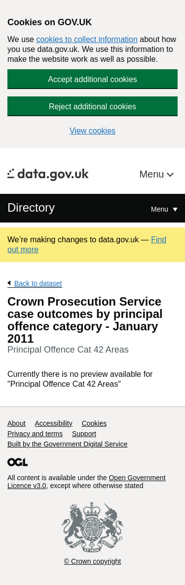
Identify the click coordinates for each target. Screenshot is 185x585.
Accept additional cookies (92, 79)
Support (84, 434)
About (16, 423)
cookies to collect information (86, 39)
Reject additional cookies (92, 106)
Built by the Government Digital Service (67, 444)
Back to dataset (38, 283)
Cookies (94, 423)
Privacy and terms (35, 434)
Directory (31, 207)
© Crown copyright (92, 561)
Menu (153, 174)
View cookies (92, 131)
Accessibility (53, 423)
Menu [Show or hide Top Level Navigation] (160, 209)
